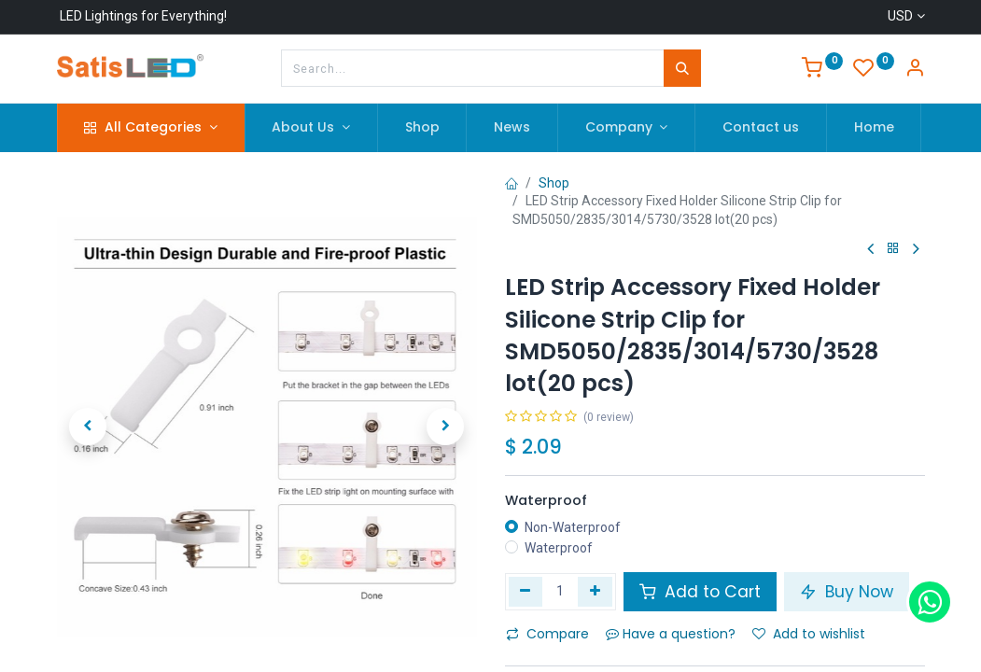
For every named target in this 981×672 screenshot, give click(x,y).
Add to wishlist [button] (808, 633)
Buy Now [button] (846, 592)
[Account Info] (914, 70)
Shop (554, 182)
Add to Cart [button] (700, 592)
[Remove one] (526, 592)
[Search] (682, 68)
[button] (88, 426)
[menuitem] (422, 128)
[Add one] (595, 592)
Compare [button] (547, 633)
